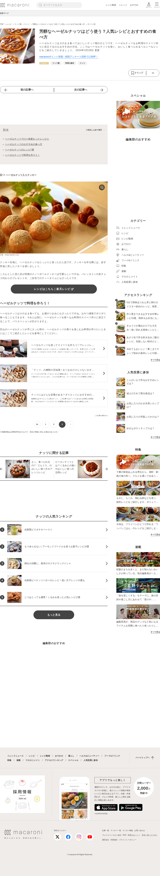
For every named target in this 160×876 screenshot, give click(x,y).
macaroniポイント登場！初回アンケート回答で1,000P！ (68, 56)
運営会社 (105, 840)
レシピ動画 (111, 5)
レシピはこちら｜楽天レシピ (54, 289)
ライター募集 (127, 830)
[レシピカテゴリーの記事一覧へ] (44, 63)
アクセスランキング (54, 760)
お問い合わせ (139, 830)
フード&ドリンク (112, 756)
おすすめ (134, 5)
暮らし (71, 756)
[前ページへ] (37, 424)
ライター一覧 (116, 830)
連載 (18, 760)
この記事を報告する (101, 415)
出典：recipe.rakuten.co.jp (9, 255)
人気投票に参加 (90, 760)
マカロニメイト (33, 760)
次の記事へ (80, 89)
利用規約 (114, 840)
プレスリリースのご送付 (111, 835)
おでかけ (59, 756)
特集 (9, 760)
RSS (124, 835)
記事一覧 (105, 830)
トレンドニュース (15, 756)
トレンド (123, 5)
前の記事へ (27, 89)
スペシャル (73, 760)
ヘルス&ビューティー (89, 756)
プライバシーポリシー (127, 840)
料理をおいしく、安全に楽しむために (143, 835)
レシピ (32, 756)
